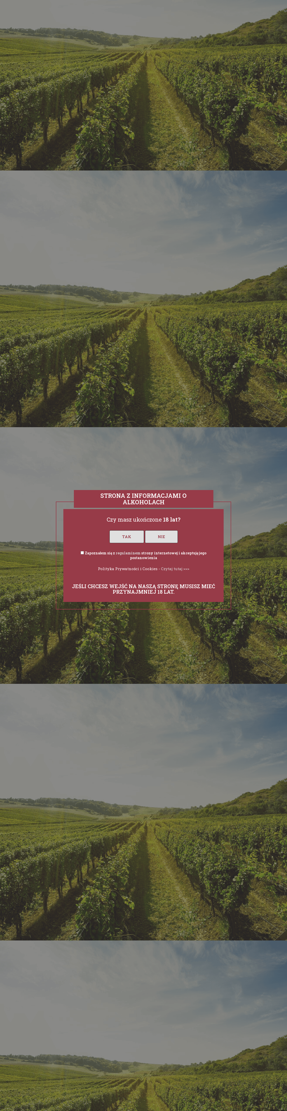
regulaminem (128, 553)
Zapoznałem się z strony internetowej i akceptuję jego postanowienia (145, 555)
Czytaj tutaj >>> (175, 568)
